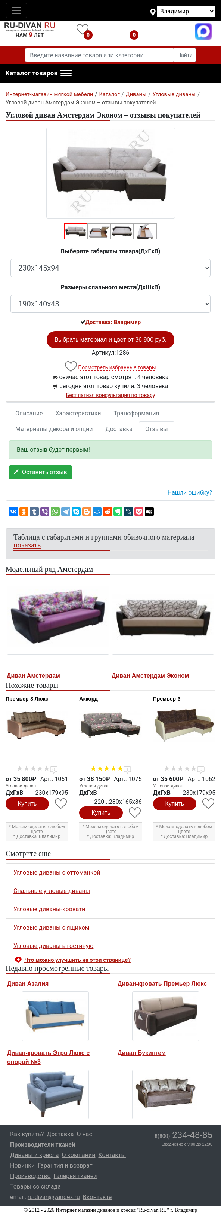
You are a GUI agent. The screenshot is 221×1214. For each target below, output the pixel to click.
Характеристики (78, 413)
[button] (38, 73)
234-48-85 (183, 1135)
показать (27, 545)
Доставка (119, 429)
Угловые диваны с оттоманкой (56, 872)
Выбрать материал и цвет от (110, 339)
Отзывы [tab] (156, 429)
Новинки (22, 1165)
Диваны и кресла (34, 1155)
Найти (185, 55)
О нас (84, 1134)
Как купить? (27, 1134)
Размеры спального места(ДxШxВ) (110, 287)
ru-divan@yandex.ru (54, 1197)
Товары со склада (35, 1186)
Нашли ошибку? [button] (190, 492)
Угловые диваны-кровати (49, 909)
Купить (27, 803)
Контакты (111, 1155)
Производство (30, 1176)
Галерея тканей (75, 1176)
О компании (78, 1155)
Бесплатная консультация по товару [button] (110, 395)
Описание (29, 413)
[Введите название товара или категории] (99, 55)
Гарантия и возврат (65, 1165)
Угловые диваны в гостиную (53, 945)
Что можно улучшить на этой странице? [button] (77, 960)
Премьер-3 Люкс (27, 699)
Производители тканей (42, 1144)
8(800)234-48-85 (169, 31)
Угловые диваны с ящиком (51, 927)
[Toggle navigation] (16, 10)
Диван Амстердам (33, 675)
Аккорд (88, 699)
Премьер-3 (167, 699)
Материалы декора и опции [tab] (54, 429)
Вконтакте (97, 1197)
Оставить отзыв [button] (40, 472)
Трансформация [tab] (136, 413)
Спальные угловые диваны (51, 890)
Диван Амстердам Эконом (150, 675)
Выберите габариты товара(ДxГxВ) (111, 251)
